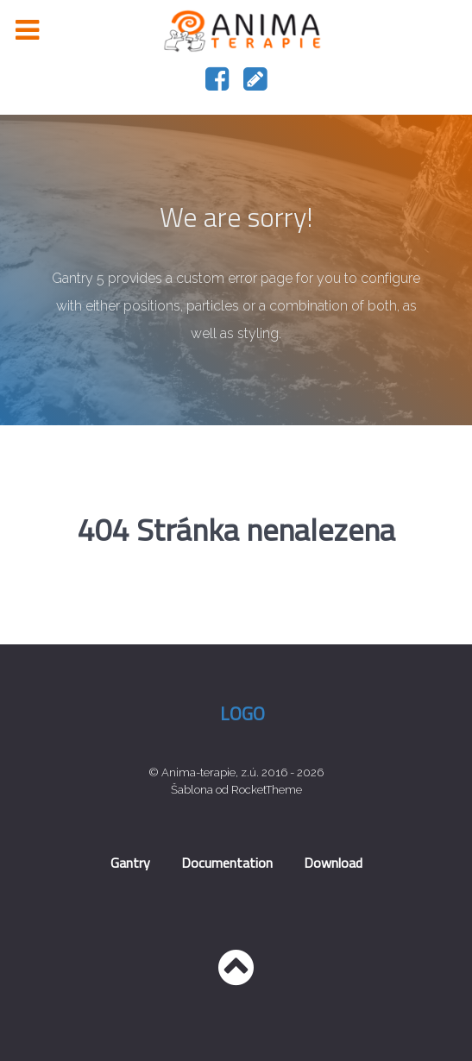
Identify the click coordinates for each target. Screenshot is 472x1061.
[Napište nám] (255, 84)
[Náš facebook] (219, 84)
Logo (242, 713)
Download (333, 862)
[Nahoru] (236, 977)
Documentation (227, 862)
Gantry (130, 862)
